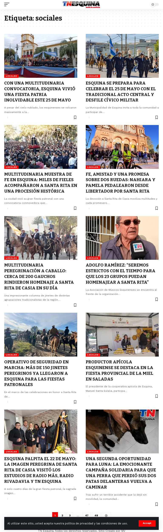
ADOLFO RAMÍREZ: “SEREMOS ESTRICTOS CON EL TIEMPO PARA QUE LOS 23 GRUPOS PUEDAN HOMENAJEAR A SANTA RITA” (121, 272)
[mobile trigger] (7, 4)
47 (87, 511)
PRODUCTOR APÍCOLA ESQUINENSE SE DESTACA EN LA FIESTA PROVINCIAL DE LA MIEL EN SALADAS (120, 367)
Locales (11, 76)
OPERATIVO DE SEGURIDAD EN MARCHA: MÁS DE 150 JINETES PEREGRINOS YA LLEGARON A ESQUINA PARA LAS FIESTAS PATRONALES (36, 370)
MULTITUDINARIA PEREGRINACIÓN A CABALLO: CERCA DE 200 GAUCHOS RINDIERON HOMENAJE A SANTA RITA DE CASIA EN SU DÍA (39, 274)
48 (96, 511)
